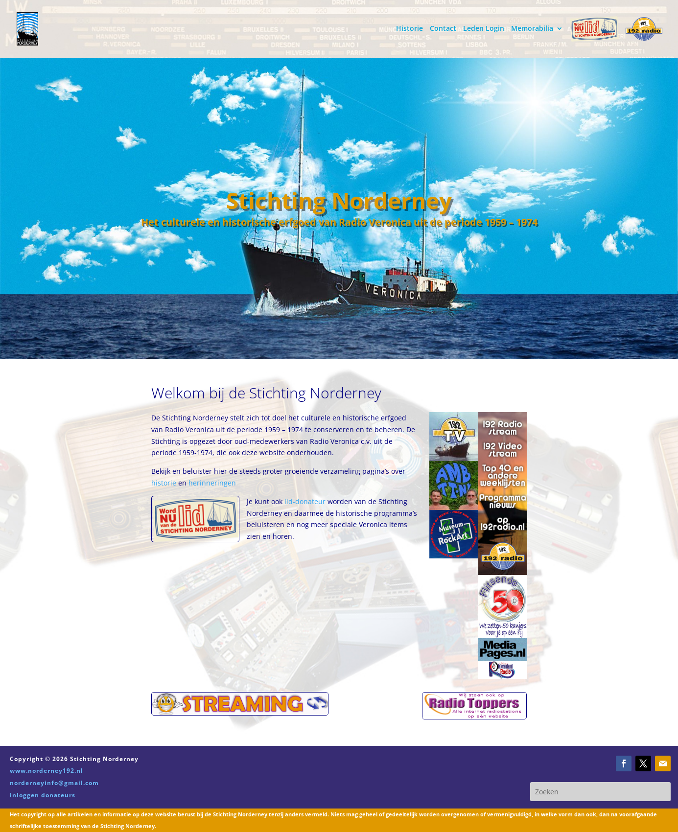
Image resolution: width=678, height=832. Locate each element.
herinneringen (212, 482)
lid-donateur (305, 501)
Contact (443, 29)
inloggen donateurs (42, 795)
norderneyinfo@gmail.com (54, 783)
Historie (409, 29)
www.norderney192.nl (46, 770)
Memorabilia (532, 29)
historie (164, 482)
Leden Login (483, 29)
